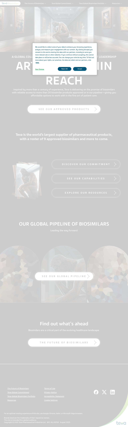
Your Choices (39, 69)
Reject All (64, 69)
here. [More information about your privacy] (37, 63)
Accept (80, 69)
